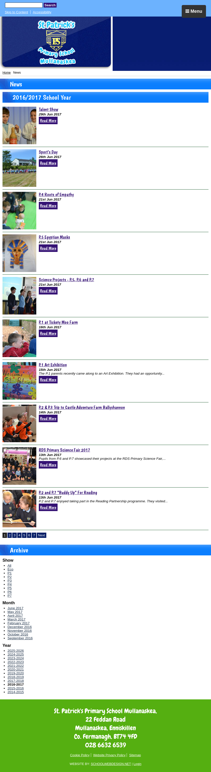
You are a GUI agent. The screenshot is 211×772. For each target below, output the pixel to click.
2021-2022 (16, 666)
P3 (10, 580)
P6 (10, 592)
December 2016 (20, 627)
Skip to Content (16, 12)
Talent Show (48, 109)
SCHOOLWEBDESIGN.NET (111, 764)
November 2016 (20, 631)
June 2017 (16, 608)
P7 (10, 595)
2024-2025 (16, 654)
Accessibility (42, 12)
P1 (10, 573)
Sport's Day (48, 152)
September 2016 (20, 638)
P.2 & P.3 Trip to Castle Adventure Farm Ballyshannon (82, 407)
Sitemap (135, 755)
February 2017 (19, 623)
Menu (193, 11)
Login (137, 764)
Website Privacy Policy (109, 755)
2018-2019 (16, 677)
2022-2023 (16, 662)
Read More (48, 120)
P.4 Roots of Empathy (56, 194)
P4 (10, 584)
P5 (10, 588)
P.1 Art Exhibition (53, 364)
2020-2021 (16, 669)
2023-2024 (16, 658)
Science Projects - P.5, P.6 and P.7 (66, 279)
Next (41, 535)
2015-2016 (16, 688)
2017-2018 (16, 681)
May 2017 (15, 612)
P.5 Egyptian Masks (54, 237)
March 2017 (17, 619)
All (9, 565)
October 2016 (18, 634)
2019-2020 (16, 673)
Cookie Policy (80, 755)
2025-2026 (16, 651)
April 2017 (15, 615)
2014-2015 (16, 692)
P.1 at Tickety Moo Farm (58, 322)
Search (50, 5)
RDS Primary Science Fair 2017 (64, 449)
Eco (10, 569)
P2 (10, 577)
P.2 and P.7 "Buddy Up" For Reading (68, 492)
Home (7, 72)
